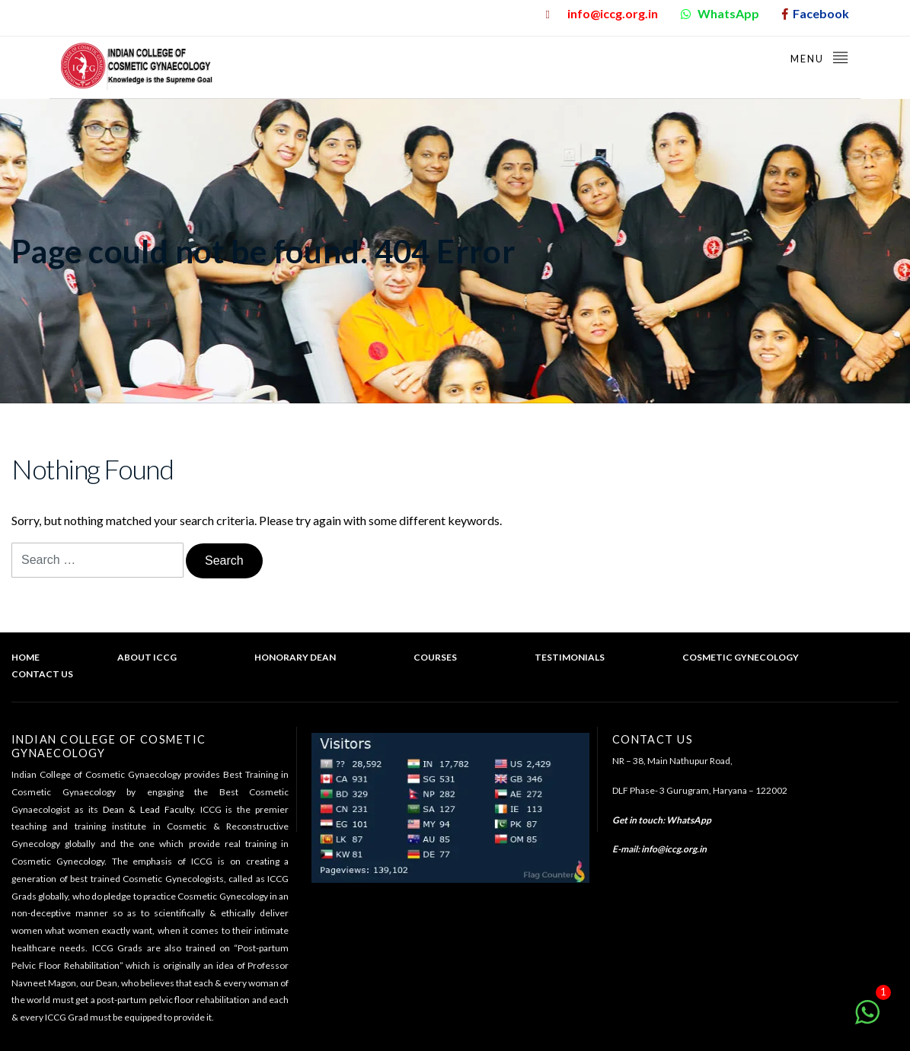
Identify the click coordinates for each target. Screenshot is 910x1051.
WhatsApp (688, 820)
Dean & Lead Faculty (148, 809)
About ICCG (147, 657)
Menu (819, 57)
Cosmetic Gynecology (740, 657)
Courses (435, 657)
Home (25, 657)
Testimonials (570, 657)
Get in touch (637, 820)
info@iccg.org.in (674, 849)
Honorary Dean (295, 657)
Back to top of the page (834, 692)
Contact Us (42, 674)
